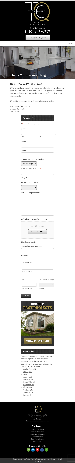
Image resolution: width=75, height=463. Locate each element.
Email (23, 150)
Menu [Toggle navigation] (70, 44)
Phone (23, 141)
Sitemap (37, 461)
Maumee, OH (27, 377)
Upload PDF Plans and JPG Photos (34, 219)
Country (41, 289)
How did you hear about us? (31, 246)
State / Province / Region (46, 280)
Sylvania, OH (27, 387)
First (23, 136)
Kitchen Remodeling (37, 429)
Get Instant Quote (37, 37)
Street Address (27, 263)
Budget (24, 178)
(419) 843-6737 (37, 31)
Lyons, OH (26, 374)
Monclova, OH (28, 379)
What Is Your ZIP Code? (31, 169)
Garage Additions (37, 437)
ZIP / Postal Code (27, 288)
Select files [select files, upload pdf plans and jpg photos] (37, 232)
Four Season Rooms (37, 439)
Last (40, 136)
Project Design (37, 441)
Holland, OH (27, 372)
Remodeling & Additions (37, 434)
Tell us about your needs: (30, 193)
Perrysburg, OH (28, 385)
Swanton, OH (27, 395)
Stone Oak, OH (28, 392)
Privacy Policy (56, 459)
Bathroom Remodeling (37, 432)
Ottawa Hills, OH (29, 382)
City (23, 280)
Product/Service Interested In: (32, 159)
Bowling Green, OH (29, 369)
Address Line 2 (26, 271)
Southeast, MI (28, 390)
